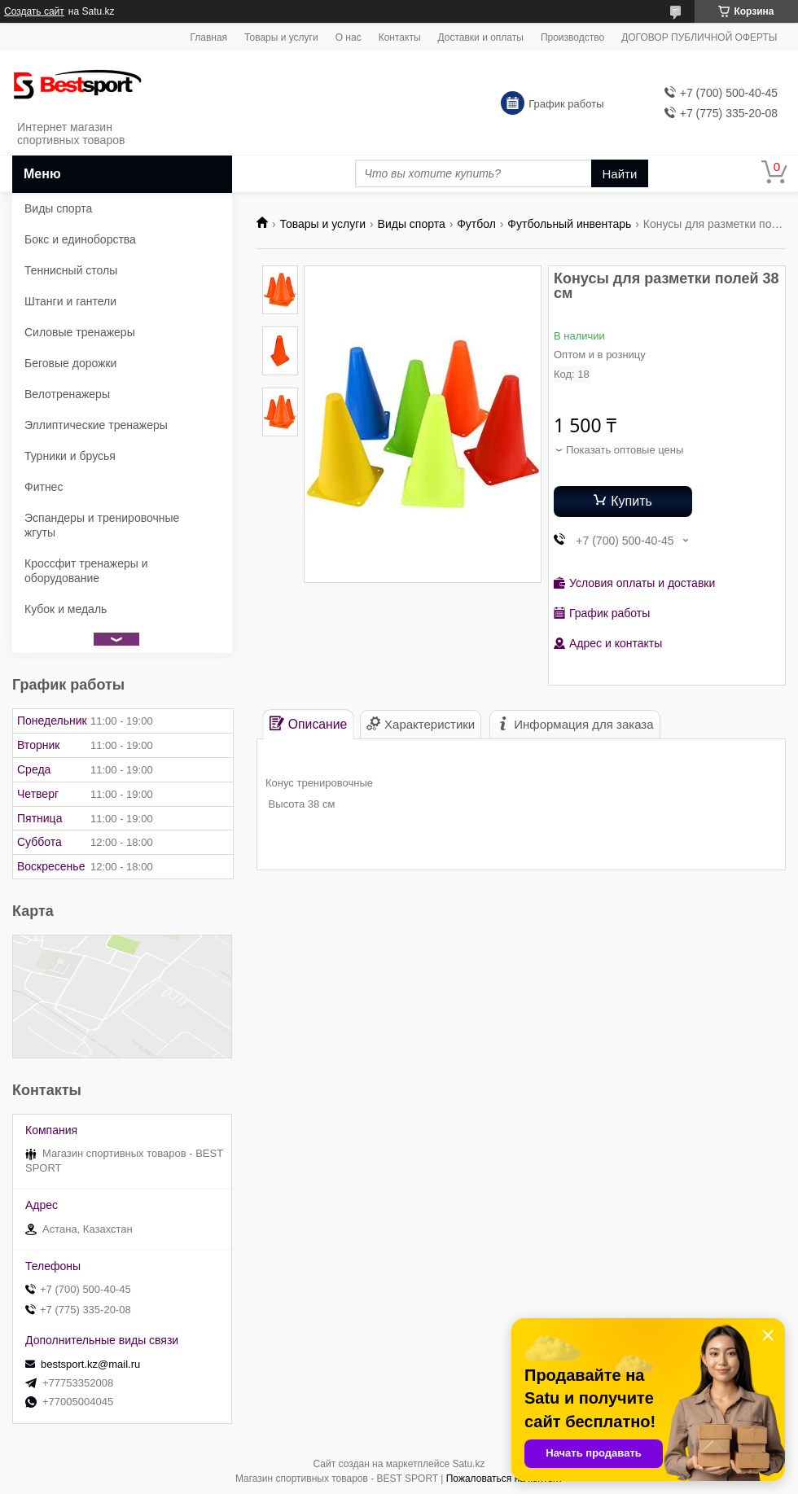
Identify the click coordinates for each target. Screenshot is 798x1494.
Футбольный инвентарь (569, 223)
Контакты (400, 37)
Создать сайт (34, 11)
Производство (572, 37)
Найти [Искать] (620, 174)
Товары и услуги (281, 37)
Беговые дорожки (70, 363)
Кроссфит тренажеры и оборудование (86, 571)
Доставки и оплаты (481, 37)
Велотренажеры (67, 394)
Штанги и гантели (70, 301)
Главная (208, 37)
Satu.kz (468, 1464)
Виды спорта (411, 223)
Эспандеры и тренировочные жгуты (101, 525)
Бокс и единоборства (80, 239)
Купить (631, 501)
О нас (348, 37)
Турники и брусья (70, 455)
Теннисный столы (70, 270)
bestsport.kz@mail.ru (90, 1364)
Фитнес (43, 486)
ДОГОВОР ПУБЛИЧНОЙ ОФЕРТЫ (699, 37)
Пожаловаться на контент (504, 1478)
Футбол (476, 223)
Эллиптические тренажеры (96, 425)
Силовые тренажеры (79, 332)
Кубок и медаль (65, 609)
